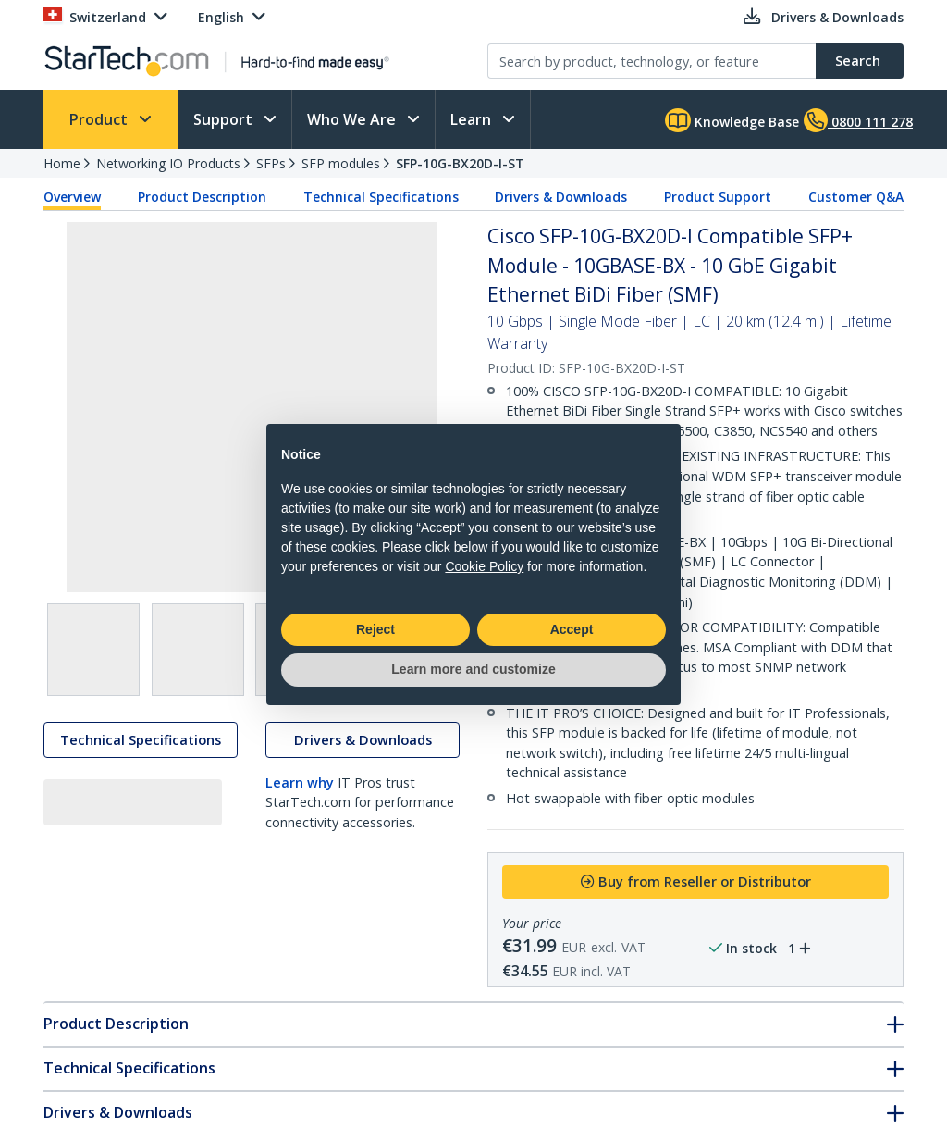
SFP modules (340, 163)
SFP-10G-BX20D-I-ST (460, 163)
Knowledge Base (732, 120)
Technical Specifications (381, 196)
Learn (472, 119)
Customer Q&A (856, 196)
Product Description (202, 196)
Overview (72, 196)
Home (61, 163)
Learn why (299, 785)
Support (224, 119)
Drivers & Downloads (561, 196)
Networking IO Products (168, 163)
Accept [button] (572, 629)
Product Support (717, 196)
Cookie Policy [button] (484, 566)
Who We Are (353, 119)
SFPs (271, 163)
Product (100, 119)
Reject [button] (375, 629)
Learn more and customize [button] (473, 669)
